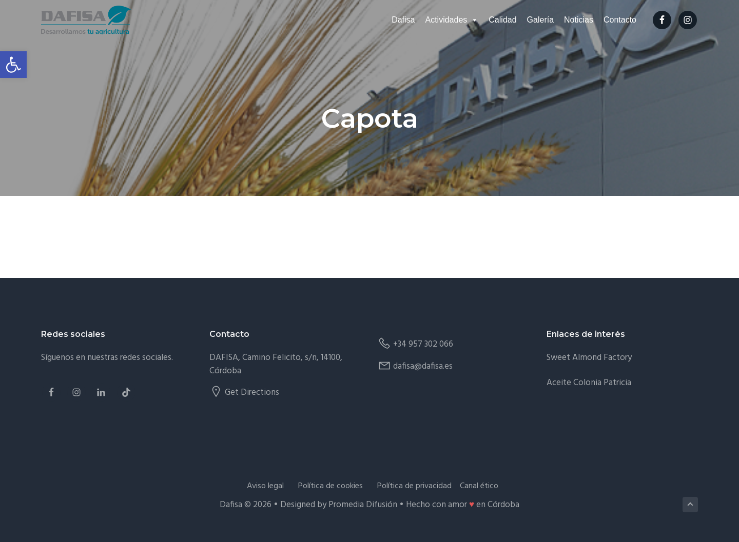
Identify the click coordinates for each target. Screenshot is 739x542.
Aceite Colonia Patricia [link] (589, 383)
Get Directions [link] (252, 392)
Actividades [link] (451, 19)
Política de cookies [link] (330, 486)
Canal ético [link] (479, 486)
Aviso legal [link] (265, 486)
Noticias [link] (578, 19)
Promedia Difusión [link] (362, 505)
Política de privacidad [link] (414, 486)
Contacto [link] (620, 19)
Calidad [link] (502, 19)
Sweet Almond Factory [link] (589, 358)
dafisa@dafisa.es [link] (423, 366)
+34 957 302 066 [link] (423, 344)
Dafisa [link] (403, 19)
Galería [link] (540, 19)
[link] (13, 64)
